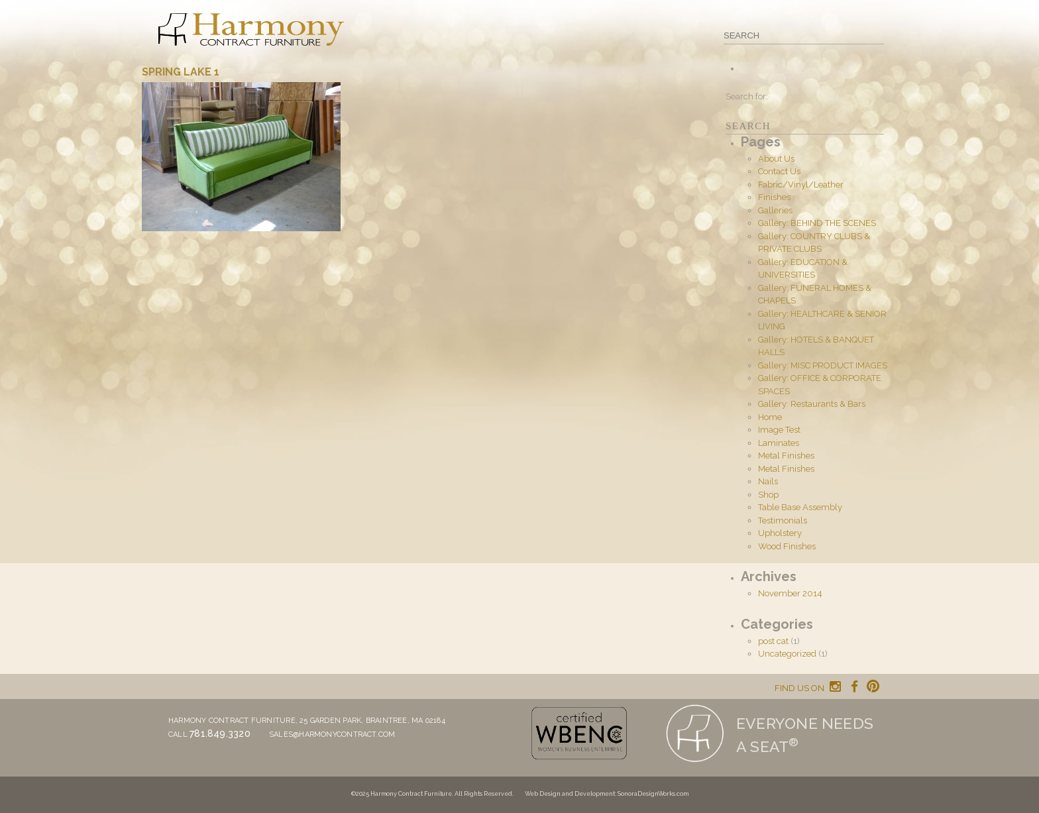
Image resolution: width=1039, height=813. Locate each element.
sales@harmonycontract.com (332, 734)
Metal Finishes (786, 456)
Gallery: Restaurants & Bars (811, 404)
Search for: (747, 96)
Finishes (774, 197)
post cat (773, 641)
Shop (768, 495)
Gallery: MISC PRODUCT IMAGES (822, 365)
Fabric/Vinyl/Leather (801, 185)
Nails (768, 481)
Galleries (775, 210)
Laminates (778, 443)
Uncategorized (787, 654)
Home (770, 417)
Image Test (779, 430)
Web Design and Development (570, 793)
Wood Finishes (787, 546)
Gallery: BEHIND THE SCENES (817, 223)
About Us (776, 159)
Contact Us (779, 171)
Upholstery (780, 533)
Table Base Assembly (800, 507)
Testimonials (782, 520)
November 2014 (790, 593)
